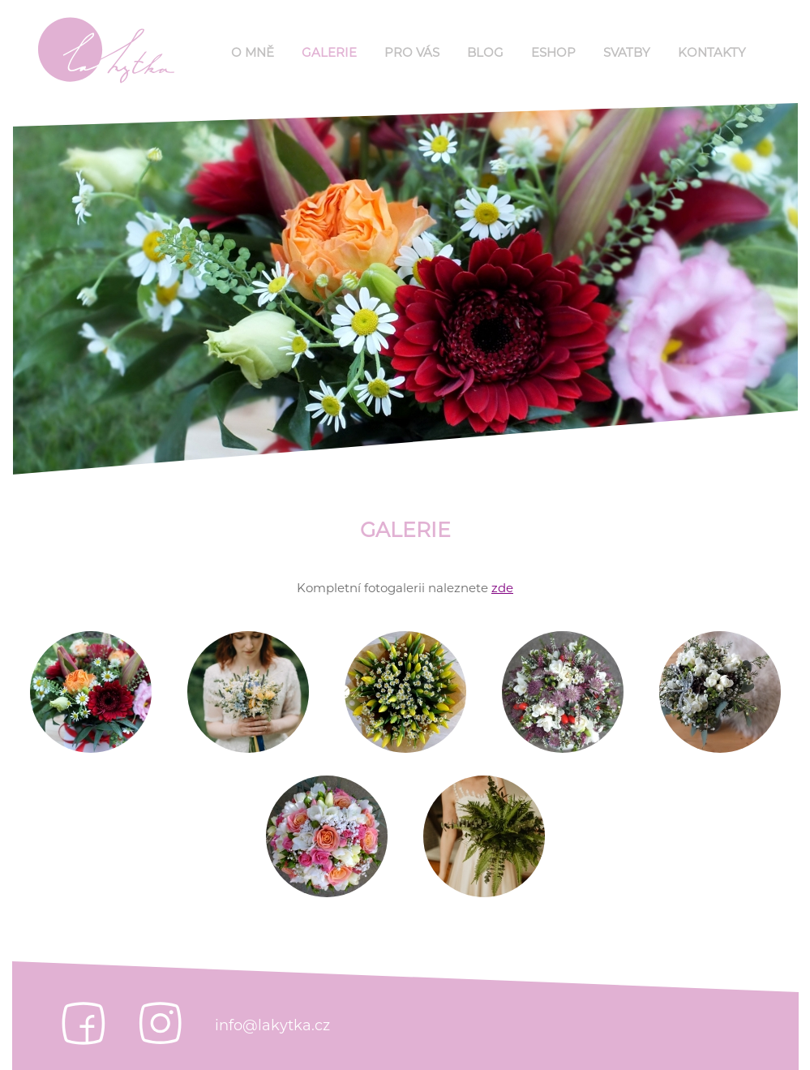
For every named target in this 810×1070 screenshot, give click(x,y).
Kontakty (712, 52)
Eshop (553, 52)
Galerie (329, 52)
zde (502, 587)
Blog (485, 52)
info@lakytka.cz (272, 1025)
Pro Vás (411, 52)
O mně (252, 52)
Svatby (626, 52)
